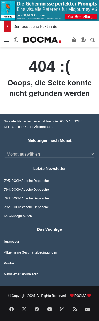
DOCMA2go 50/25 (18, 216)
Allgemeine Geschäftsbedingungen (30, 252)
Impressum (12, 241)
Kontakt (10, 263)
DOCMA (80, 296)
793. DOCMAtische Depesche (26, 198)
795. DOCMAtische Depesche (26, 181)
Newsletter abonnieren (21, 274)
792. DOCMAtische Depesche (26, 207)
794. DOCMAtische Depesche (26, 189)
